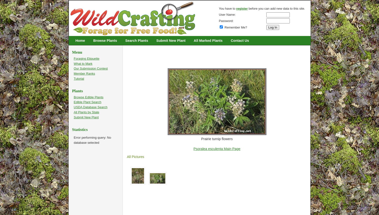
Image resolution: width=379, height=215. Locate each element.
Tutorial (79, 78)
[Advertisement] (215, 56)
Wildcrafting (72, 3)
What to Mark (83, 63)
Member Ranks (84, 73)
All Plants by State (86, 112)
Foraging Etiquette (86, 58)
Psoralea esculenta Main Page (217, 149)
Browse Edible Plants (88, 97)
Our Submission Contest (91, 68)
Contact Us (240, 41)
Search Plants (136, 41)
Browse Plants (105, 41)
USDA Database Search (90, 107)
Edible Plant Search (87, 102)
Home (80, 41)
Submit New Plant (171, 41)
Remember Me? (233, 27)
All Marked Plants (208, 41)
